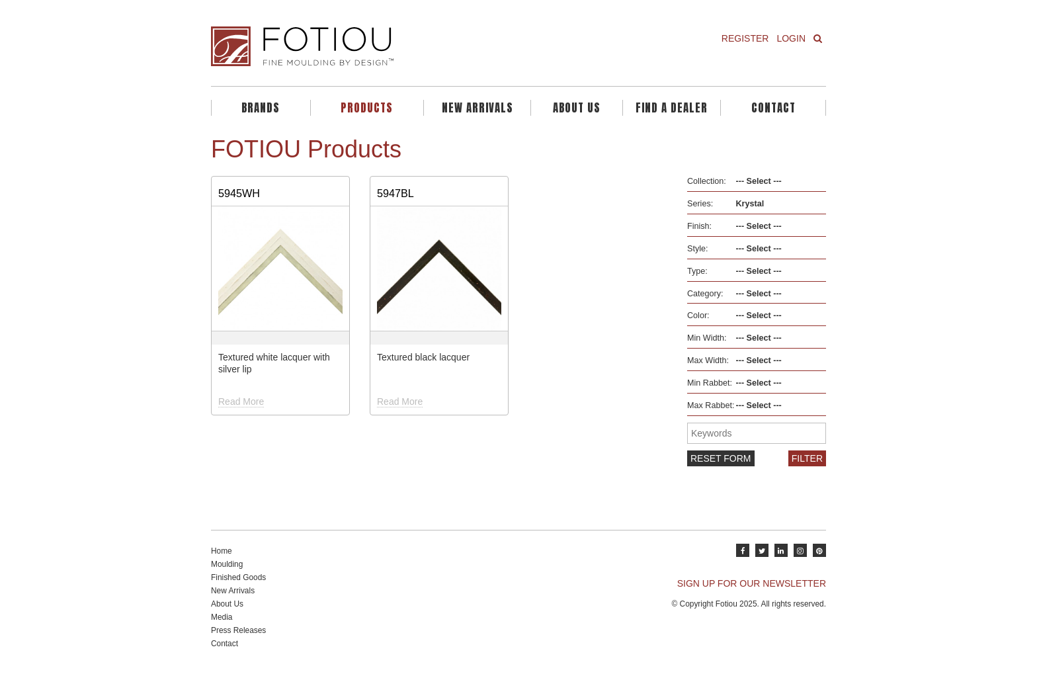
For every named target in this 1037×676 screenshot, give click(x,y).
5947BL (395, 193)
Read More (241, 401)
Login (791, 38)
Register (745, 38)
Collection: (706, 181)
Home (221, 551)
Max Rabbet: (710, 405)
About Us (577, 108)
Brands (260, 108)
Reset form (720, 458)
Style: (697, 248)
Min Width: (706, 338)
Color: (698, 315)
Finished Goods (238, 577)
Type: (697, 271)
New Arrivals (477, 108)
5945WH (239, 193)
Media (221, 617)
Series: (700, 203)
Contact (773, 108)
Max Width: (708, 360)
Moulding (227, 564)
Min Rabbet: (709, 383)
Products (367, 108)
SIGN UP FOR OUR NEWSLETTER (751, 583)
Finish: (699, 226)
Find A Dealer (672, 108)
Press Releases (238, 630)
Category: (705, 293)
